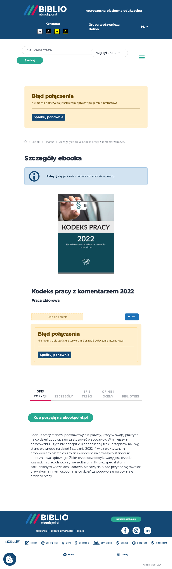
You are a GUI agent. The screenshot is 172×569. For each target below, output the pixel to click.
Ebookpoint (49, 543)
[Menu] (142, 57)
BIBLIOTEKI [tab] (130, 396)
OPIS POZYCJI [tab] (40, 393)
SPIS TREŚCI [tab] (87, 393)
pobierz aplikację (126, 519)
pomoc (80, 531)
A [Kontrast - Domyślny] (40, 31)
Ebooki (36, 142)
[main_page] (25, 141)
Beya (66, 543)
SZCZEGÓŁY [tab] (63, 396)
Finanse (49, 142)
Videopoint (159, 543)
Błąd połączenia (57, 317)
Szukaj (29, 60)
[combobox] (109, 53)
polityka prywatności (62, 531)
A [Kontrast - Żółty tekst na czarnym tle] (65, 31)
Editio (68, 554)
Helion (30, 543)
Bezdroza (82, 543)
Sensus (122, 543)
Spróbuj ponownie (48, 117)
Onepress (139, 543)
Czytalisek (102, 543)
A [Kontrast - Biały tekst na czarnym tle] (48, 31)
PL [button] (143, 27)
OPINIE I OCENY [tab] (108, 393)
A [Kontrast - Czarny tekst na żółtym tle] (57, 31)
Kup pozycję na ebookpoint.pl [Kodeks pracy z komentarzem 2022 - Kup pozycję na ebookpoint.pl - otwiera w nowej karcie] (60, 418)
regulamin (41, 531)
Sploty (122, 554)
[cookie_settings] (9, 559)
